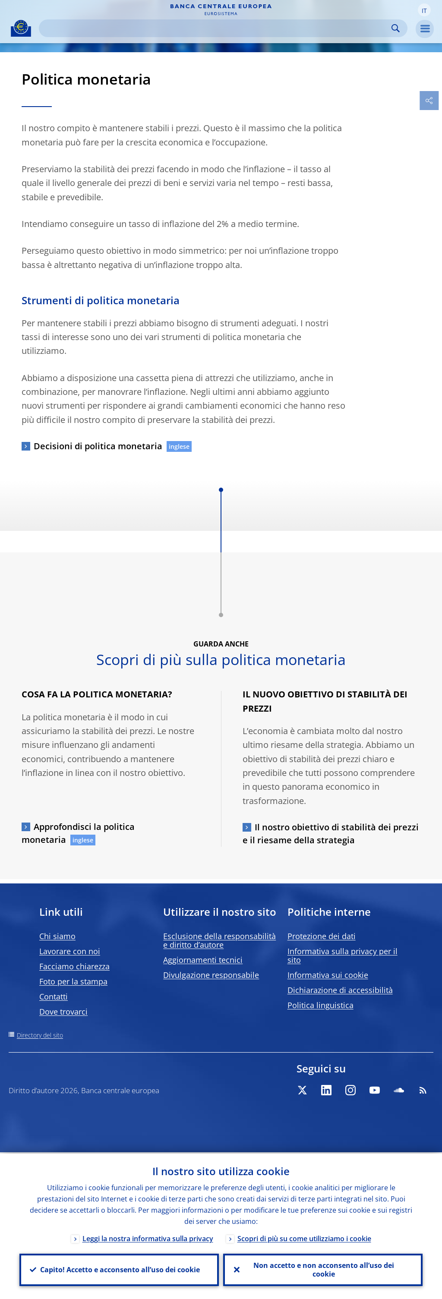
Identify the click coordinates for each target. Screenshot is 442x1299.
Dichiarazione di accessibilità (340, 990)
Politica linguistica (320, 1005)
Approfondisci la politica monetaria (78, 833)
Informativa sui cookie (327, 975)
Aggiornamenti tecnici (203, 960)
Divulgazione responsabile (211, 975)
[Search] (216, 28)
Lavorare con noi (69, 951)
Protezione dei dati (321, 936)
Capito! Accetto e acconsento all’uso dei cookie (119, 1269)
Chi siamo (57, 936)
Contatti (53, 996)
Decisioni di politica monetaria (98, 446)
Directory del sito (40, 1035)
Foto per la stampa (73, 981)
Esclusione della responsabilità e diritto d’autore (219, 940)
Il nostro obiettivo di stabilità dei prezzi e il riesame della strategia (331, 833)
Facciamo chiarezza (74, 966)
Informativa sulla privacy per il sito (342, 955)
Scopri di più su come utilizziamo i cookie (304, 1237)
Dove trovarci (63, 1011)
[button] (424, 9)
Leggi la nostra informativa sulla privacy (147, 1237)
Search (395, 28)
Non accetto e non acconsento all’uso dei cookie (323, 1269)
